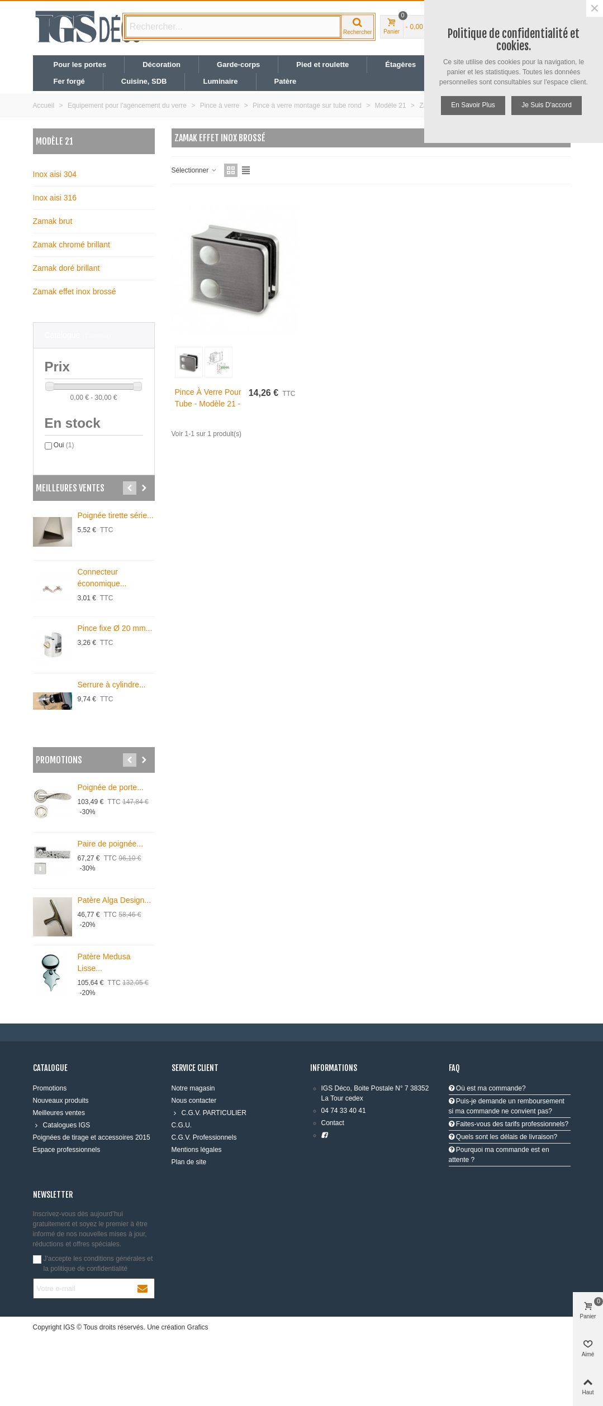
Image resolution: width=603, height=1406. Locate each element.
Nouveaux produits (61, 1100)
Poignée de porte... (111, 787)
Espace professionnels (67, 1150)
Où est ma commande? (487, 1088)
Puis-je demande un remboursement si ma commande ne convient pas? (506, 1106)
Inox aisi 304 (55, 174)
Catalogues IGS (62, 1125)
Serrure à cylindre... (112, 684)
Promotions (59, 760)
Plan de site (189, 1162)
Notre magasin (193, 1088)
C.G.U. (182, 1125)
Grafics (197, 1327)
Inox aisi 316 (55, 197)
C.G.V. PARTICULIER (209, 1113)
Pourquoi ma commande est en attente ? (499, 1155)
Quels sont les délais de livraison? (503, 1137)
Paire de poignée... (111, 843)
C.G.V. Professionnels (204, 1137)
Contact (332, 1123)
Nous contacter (194, 1100)
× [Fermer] (594, 8)
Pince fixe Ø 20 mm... (115, 628)
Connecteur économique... (102, 577)
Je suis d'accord (546, 105)
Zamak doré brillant (66, 268)
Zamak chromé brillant (72, 244)
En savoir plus (473, 105)
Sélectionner (194, 170)
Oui (64, 445)
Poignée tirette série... (116, 515)
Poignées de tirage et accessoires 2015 (91, 1137)
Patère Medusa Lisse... (104, 962)
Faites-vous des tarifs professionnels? (509, 1124)
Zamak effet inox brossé (74, 291)
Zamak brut (53, 221)
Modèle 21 (54, 141)
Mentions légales (197, 1150)
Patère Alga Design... (114, 900)
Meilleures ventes (70, 488)
